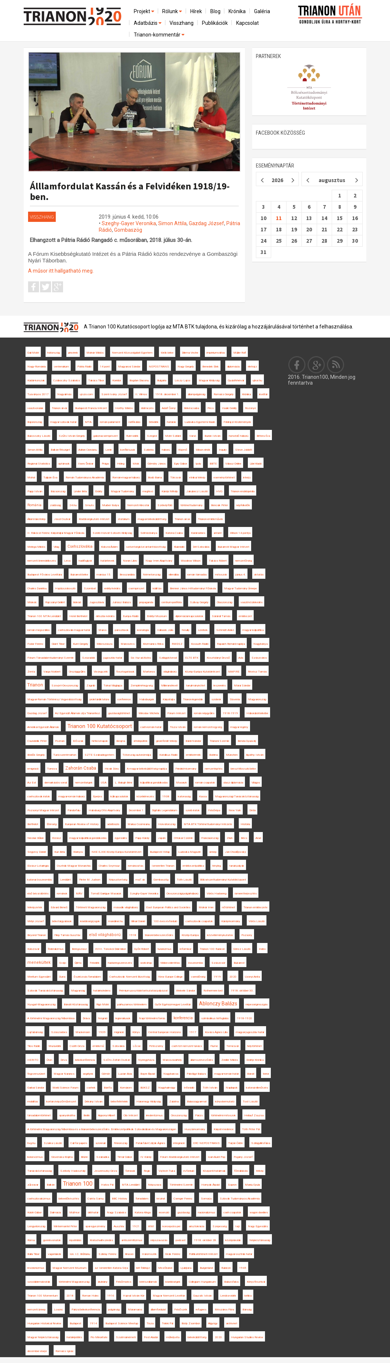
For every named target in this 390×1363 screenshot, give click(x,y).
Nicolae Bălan (35, 838)
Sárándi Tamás (221, 616)
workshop (146, 963)
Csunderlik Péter (37, 741)
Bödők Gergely (36, 754)
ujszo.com (86, 394)
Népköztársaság (259, 1240)
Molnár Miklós (95, 352)
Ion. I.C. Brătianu (80, 1254)
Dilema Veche (190, 352)
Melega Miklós (36, 546)
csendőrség (198, 976)
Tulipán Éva (50, 477)
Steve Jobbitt (243, 449)
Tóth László (184, 879)
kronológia (143, 630)
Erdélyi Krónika (255, 1060)
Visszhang (181, 23)
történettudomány (191, 505)
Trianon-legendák (193, 699)
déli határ (93, 1212)
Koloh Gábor (34, 1212)
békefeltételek (119, 1101)
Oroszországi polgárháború (182, 893)
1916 (110, 1295)
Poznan (60, 741)
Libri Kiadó (256, 463)
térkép (260, 1171)
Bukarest (239, 963)
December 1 (136, 810)
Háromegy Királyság (148, 1101)
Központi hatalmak (214, 1171)
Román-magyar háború (126, 477)
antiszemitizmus (131, 1240)
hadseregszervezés (120, 963)
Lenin (108, 449)
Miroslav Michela (149, 713)
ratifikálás (134, 422)
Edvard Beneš (59, 907)
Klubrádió (179, 546)
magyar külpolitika (253, 630)
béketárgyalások (62, 921)
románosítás (135, 865)
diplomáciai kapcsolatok (189, 616)
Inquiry (223, 449)
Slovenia (235, 699)
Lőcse (137, 1046)
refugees (201, 1309)
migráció (119, 1032)
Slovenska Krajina (62, 1157)
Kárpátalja (169, 699)
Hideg (120, 463)
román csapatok (205, 782)
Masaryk (181, 782)
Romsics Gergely (224, 394)
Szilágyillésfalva (260, 1143)
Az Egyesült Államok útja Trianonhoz (77, 713)
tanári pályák (236, 865)
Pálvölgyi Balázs (196, 1073)
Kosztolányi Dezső (218, 657)
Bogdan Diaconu (139, 380)
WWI (151, 1226)
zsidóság (55, 505)
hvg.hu (31, 1143)
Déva (64, 1060)
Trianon (35, 685)
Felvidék (95, 963)
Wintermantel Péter (65, 1226)
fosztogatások (125, 671)
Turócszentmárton (64, 754)
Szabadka (102, 1157)
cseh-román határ (150, 727)
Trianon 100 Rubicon (212, 949)
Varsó (192, 436)
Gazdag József (206, 223)
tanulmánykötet (195, 685)
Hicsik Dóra (111, 768)
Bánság (246, 1309)
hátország (53, 352)
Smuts (89, 505)
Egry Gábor (180, 463)
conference (124, 699)
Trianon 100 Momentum (42, 1295)
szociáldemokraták (38, 1281)
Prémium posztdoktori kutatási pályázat (143, 990)
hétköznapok (100, 741)
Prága (105, 463)
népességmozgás (257, 1004)
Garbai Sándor (35, 1087)
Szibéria (148, 449)
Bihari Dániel (138, 921)
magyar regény (239, 727)
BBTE (213, 463)
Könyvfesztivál (256, 1281)
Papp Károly (142, 838)
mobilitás (32, 1101)
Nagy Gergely (186, 366)
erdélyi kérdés (112, 588)
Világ (56, 546)
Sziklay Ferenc (107, 1254)
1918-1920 (244, 1018)
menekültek (39, 962)
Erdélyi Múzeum (157, 616)
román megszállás (38, 630)
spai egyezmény (95, 1226)
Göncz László (241, 949)
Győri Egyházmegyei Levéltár (173, 1004)
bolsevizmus (35, 1157)
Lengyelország (36, 1226)
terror (266, 1073)
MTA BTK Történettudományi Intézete (208, 824)
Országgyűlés (77, 671)
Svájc (62, 963)
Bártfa (108, 1087)
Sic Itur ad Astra (140, 657)
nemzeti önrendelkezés (41, 560)
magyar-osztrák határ (239, 1254)
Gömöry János (156, 463)
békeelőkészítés (69, 1198)
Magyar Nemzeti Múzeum (69, 1268)
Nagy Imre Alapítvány (158, 560)
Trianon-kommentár (160, 35)
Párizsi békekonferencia (85, 1309)
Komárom (126, 1087)
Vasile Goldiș (229, 408)
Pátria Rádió (84, 366)
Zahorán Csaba (80, 768)
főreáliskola (240, 1171)
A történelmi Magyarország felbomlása (50, 1018)
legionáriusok (123, 1018)
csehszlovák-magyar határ (74, 630)
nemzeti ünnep (36, 1309)
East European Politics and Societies (168, 907)
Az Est (31, 782)
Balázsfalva (231, 1281)
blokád (77, 602)
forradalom (142, 1198)
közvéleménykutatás (220, 935)
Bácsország (58, 491)
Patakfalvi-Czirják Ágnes (150, 1143)
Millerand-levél (169, 685)
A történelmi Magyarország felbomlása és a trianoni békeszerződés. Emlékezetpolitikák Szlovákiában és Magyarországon (101, 1129)
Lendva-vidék (228, 1295)
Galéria (262, 11)
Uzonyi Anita (252, 976)
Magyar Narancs (64, 1073)
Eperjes (97, 796)
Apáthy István (255, 754)
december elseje (37, 1351)
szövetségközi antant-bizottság (145, 546)
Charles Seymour (109, 865)
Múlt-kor (74, 1212)
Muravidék (54, 1046)
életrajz (252, 366)
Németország (151, 574)
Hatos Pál (107, 1184)
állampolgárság (196, 394)
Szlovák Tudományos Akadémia (240, 1198)
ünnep (213, 852)
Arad (258, 838)
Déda (252, 810)
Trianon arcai (182, 519)
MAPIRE (233, 671)
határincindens (101, 990)
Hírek (196, 11)
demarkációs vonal (55, 782)
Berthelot (32, 824)
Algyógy (213, 1323)
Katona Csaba (174, 533)
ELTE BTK (191, 657)
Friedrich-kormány (185, 768)
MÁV (79, 893)
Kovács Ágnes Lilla (216, 1032)
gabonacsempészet (105, 436)
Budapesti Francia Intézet (91, 408)
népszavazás (159, 1240)
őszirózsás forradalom (87, 976)
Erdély (98, 491)
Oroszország (179, 1115)
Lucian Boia (125, 1073)
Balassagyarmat (197, 1101)
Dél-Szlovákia (201, 546)
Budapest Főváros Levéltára (44, 574)
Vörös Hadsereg (216, 893)
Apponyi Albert (106, 1115)
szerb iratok (193, 810)
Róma (31, 1240)
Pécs (210, 408)
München (232, 754)
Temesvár (232, 1046)
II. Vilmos (141, 394)
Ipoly (198, 463)
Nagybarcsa (170, 1073)
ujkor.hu (257, 380)
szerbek (203, 630)
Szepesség (219, 1226)
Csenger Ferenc (182, 1198)
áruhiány (103, 1281)
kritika (248, 1295)
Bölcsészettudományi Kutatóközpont (223, 879)
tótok (136, 463)
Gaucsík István (202, 1295)
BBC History (119, 1198)
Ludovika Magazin (189, 852)
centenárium (61, 366)
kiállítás (157, 588)
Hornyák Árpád (210, 1184)
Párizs (199, 1115)
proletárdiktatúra (99, 699)
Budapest (75, 1323)
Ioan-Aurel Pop (216, 1157)
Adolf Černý (169, 408)
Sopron (232, 1184)
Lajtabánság (35, 1032)
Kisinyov (78, 852)
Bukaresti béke (79, 574)
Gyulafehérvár (236, 380)
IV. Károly (146, 1157)
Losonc (58, 1309)
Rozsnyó (250, 408)
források (130, 1171)
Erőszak (78, 741)
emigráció (33, 768)
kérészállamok (148, 1281)
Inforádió (189, 1087)
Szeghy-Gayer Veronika (129, 223)
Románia (34, 505)
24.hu (73, 505)
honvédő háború (238, 436)
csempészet (136, 588)
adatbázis (113, 824)
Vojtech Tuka (167, 1171)
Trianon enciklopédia (242, 491)
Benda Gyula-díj (247, 741)
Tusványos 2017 (38, 394)
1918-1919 (230, 713)
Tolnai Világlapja (113, 685)
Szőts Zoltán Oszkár (116, 1060)
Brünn (84, 1157)
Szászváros (259, 657)
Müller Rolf (239, 352)
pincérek (73, 352)
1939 (102, 1032)
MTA (88, 422)
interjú (246, 477)
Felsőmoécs (123, 1281)
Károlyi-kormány (230, 921)
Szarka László (53, 1143)
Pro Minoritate (99, 1337)
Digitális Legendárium (164, 810)
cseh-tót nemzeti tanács (187, 1046)
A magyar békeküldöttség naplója (147, 768)
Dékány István (93, 1101)
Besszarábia (127, 574)
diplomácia (233, 366)
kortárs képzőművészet (61, 1101)
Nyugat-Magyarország (41, 1004)
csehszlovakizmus (38, 1198)
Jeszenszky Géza (105, 1171)
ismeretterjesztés (246, 893)
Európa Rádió (131, 616)
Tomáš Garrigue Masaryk (106, 893)
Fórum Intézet (176, 713)
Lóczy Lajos (182, 380)
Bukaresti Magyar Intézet (233, 546)
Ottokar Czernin (183, 838)
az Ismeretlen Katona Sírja (111, 1268)
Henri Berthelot (78, 616)
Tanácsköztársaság (39, 1171)
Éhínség (51, 824)
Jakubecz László (197, 491)
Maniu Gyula (252, 1184)
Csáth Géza (77, 1046)
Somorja (206, 1198)
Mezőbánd (165, 1268)
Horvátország (166, 824)
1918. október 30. (242, 990)
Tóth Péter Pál (251, 1129)
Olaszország (224, 602)
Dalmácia (55, 1212)
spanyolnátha (67, 1115)
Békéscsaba (191, 408)
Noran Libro (130, 560)
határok (171, 422)
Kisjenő (182, 449)
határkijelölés (74, 1337)
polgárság (114, 1309)
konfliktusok (127, 449)
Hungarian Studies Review (247, 1337)
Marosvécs (127, 644)
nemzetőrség (243, 560)
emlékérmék (193, 754)
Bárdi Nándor (193, 741)
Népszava (154, 1184)
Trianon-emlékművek (210, 519)
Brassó (129, 1254)
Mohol (31, 477)
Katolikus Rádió (168, 754)
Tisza (150, 1323)
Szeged (152, 436)
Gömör (106, 1073)
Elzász (56, 838)
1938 (165, 796)
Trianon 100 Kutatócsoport (99, 726)
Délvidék (154, 422)
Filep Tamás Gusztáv (67, 935)
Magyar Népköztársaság (42, 1337)
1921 (136, 1226)
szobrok (216, 699)
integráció (179, 1143)
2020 (233, 976)
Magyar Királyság (209, 380)
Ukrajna (120, 741)
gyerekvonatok (52, 1240)
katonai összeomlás (39, 879)
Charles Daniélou (37, 588)
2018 (70, 1295)
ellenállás (174, 574)
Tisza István (178, 727)
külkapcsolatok (119, 796)
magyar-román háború (71, 796)
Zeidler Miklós (229, 1060)
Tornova (52, 768)
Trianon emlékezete (255, 907)
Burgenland (206, 1268)
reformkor (185, 949)
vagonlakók (54, 1254)
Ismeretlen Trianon (163, 865)
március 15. (104, 574)
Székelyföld (164, 505)
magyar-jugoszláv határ (250, 1032)
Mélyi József (35, 921)
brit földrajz (143, 1268)
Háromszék (149, 1254)
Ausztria (119, 1226)
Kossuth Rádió (199, 644)
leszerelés (220, 685)
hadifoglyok (85, 560)
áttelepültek (140, 741)
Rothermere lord (212, 990)
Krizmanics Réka (153, 644)
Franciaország (209, 838)
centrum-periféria (171, 602)
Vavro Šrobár (85, 463)
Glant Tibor (58, 644)
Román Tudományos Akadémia (85, 477)
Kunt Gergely (80, 644)
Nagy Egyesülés (258, 1226)
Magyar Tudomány (122, 491)
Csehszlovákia (80, 546)
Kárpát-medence (224, 1129)
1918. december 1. (167, 394)
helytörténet (254, 1046)
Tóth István (210, 1087)
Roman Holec (90, 1295)
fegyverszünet (36, 1073)
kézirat (161, 1198)
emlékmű (98, 1046)
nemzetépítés (213, 768)
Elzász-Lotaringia (37, 865)
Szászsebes (59, 1032)
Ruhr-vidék (132, 436)
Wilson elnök (203, 449)
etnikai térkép (197, 477)
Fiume (214, 1046)
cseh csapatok (232, 1212)
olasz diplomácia (233, 782)
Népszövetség (118, 879)
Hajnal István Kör (133, 1295)
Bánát (250, 1073)
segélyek (88, 1073)
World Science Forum (65, 1087)
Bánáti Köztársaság (76, 1004)
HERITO (32, 1060)
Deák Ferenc (172, 1254)
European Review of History (82, 824)
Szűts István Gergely (72, 436)
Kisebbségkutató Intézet (94, 519)
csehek (91, 1087)
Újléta (78, 963)
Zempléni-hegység (141, 685)
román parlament (110, 422)
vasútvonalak (35, 408)
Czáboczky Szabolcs (66, 380)
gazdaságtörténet (119, 713)
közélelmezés (145, 796)
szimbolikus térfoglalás (215, 1018)
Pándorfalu (73, 810)
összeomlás (195, 963)
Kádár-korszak (36, 380)
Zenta (31, 671)
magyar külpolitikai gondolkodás (87, 838)
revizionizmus (35, 1268)
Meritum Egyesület (39, 976)
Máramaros (135, 1309)
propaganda (146, 602)
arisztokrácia (196, 1226)
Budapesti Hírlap (160, 852)
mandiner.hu (115, 921)
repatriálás (75, 1240)
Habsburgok (146, 699)
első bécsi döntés (37, 893)
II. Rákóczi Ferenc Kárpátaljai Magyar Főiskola (55, 533)
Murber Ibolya (110, 505)
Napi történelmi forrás (152, 1018)
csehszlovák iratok (38, 796)
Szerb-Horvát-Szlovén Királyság (112, 533)
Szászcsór (218, 963)
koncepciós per (171, 1226)
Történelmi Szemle (181, 1184)
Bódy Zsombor (191, 1323)
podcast (181, 1240)
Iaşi (237, 1226)
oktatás (259, 574)
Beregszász (79, 949)
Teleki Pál (167, 1323)
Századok (88, 657)
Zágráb (90, 685)
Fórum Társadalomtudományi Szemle (50, 657)
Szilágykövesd (168, 657)
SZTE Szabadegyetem (99, 754)
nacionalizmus (206, 1212)
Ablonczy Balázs (218, 1003)
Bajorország (34, 422)
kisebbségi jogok (90, 921)
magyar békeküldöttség (152, 519)
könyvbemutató (224, 1101)
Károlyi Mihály (169, 491)
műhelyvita (172, 1337)
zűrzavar (32, 1184)
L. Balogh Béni (123, 782)
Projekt (144, 11)
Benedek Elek (210, 366)
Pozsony (246, 935)
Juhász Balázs (121, 602)
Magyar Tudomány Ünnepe (240, 588)
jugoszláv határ (113, 657)
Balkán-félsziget (60, 449)
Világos (255, 782)
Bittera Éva (263, 436)
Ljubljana (185, 1268)
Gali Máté (33, 352)
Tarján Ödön (235, 1143)
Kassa (203, 796)
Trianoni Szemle (219, 741)
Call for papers (78, 1143)
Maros (102, 630)
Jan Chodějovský (235, 852)
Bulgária (161, 380)
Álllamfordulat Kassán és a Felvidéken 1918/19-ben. (130, 191)
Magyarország (257, 699)
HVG (219, 491)
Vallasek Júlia (165, 630)
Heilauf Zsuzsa (254, 1115)
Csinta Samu (95, 1198)
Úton (49, 1060)
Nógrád (102, 1018)
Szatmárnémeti (126, 1337)
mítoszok (221, 574)
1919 (217, 976)
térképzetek (34, 907)
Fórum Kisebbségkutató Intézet (179, 1157)
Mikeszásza (104, 644)
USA (103, 782)
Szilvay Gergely (199, 602)
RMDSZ (177, 644)
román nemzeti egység (208, 727)
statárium (123, 519)
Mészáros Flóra (224, 1309)
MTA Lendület (131, 1184)
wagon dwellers (259, 1212)
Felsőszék (180, 1309)
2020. (219, 1337)
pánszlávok (122, 630)
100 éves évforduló (165, 921)
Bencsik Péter (219, 505)
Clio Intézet (131, 1115)
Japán (161, 838)
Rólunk (172, 11)
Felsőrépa (214, 810)
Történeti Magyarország (90, 907)
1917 (192, 1032)
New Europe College (170, 976)
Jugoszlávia (96, 602)
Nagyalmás (64, 394)
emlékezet (245, 616)
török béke (167, 352)
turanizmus (164, 949)
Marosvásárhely (172, 1060)
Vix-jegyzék (101, 671)
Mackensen (82, 1032)
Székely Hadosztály (73, 1171)
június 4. (240, 574)
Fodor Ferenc (35, 644)
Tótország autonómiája (136, 754)
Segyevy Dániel (36, 852)
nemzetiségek (84, 782)
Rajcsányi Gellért (55, 602)
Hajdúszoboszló (65, 588)
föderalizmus (55, 949)
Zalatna (174, 1101)
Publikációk (215, 23)
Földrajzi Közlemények (237, 422)
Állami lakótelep (36, 519)
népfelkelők (243, 505)
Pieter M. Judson (89, 879)
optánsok (64, 463)
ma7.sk (140, 879)
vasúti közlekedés (251, 602)
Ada (240, 657)
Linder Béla (80, 491)
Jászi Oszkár (62, 519)
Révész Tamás (257, 671)
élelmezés (147, 408)
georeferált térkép (166, 741)
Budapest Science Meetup (121, 1323)
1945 (242, 1268)
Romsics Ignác (64, 1351)
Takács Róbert (218, 560)
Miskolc (32, 602)
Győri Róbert (141, 949)
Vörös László (257, 921)
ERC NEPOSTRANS (206, 1143)
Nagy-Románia (36, 366)
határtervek (107, 560)
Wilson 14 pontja (240, 533)
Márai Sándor (242, 685)
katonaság (184, 796)
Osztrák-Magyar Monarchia (73, 865)
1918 (132, 935)
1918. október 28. (205, 1240)
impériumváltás (216, 352)
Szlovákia (118, 1046)
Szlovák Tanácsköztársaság (45, 990)
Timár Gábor (124, 1157)
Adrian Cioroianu (87, 449)
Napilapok (232, 1087)
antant (218, 533)
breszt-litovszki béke (243, 768)
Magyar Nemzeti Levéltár (169, 1295)
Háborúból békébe (257, 713)
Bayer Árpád (147, 1073)
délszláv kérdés (105, 616)
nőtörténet (228, 907)
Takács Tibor (96, 380)
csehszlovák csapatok (199, 921)
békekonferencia (85, 1060)
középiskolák (233, 1240)
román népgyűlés (204, 713)
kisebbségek (172, 1281)
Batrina (213, 754)
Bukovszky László (38, 436)
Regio (147, 1171)
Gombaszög (128, 230)
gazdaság (184, 1212)
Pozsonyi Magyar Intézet (43, 810)
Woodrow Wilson (190, 560)
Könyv (136, 1032)
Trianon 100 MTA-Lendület (44, 616)
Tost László (250, 1101)
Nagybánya (260, 644)
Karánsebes (198, 533)
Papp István (34, 491)
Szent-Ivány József (114, 394)
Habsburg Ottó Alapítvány (104, 810)
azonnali (100, 1143)
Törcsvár (175, 477)
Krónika (237, 11)
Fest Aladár (151, 1337)
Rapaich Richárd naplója (231, 644)
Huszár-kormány (194, 1129)
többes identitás (170, 963)
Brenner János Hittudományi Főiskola (193, 588)
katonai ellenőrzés (257, 1087)
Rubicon (226, 1268)
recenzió (164, 1212)
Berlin (86, 1115)
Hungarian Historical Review (44, 1323)
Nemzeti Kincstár (138, 505)
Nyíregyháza (146, 1060)
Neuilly (186, 630)
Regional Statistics (38, 463)
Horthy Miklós (124, 408)
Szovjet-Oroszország (64, 685)
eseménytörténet (224, 477)
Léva (67, 560)
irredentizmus (154, 1115)
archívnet (231, 1323)
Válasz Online (233, 463)
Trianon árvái (59, 408)
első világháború (105, 934)
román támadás (197, 574)
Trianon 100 (78, 1183)
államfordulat (158, 1309)
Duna (62, 976)
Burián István (212, 436)
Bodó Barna (155, 477)
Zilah (230, 838)
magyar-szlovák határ (63, 422)
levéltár (263, 394)
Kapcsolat (247, 23)
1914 (93, 1323)
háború (166, 449)
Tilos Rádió (33, 1046)
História (245, 824)
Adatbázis (148, 23)
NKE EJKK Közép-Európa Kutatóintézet (116, 852)
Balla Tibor (33, 1254)
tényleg (216, 865)
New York (235, 810)
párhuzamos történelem (132, 1004)
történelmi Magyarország (74, 1281)
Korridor (116, 380)
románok (62, 893)
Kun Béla (59, 852)
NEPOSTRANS (159, 366)
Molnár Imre (206, 907)
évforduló (188, 1171)
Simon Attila (172, 223)
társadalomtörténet (39, 1115)
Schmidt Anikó (225, 630)
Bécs (244, 838)
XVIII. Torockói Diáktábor (110, 949)
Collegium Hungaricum (202, 1281)
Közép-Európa (190, 935)
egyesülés (121, 838)
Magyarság (78, 990)
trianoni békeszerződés (159, 935)
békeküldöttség (197, 1337)
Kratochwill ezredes (101, 1240)
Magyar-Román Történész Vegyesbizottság (54, 699)
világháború (169, 671)
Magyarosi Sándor (129, 366)
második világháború (126, 907)
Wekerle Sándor (185, 990)
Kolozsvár (33, 949)
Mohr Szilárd (173, 436)
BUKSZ (145, 1087)
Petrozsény (156, 1046)
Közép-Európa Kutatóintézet (202, 671)
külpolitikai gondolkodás (154, 782)
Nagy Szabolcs (116, 1212)
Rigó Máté (102, 1004)
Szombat (90, 588)
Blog (215, 11)
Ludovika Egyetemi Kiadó (199, 422)
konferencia (183, 1018)
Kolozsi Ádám (109, 546)
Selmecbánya (148, 533)
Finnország (120, 1143)
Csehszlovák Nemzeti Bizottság (129, 976)
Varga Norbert (52, 671)
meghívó (148, 491)
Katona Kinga (142, 1212)
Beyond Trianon (36, 935)
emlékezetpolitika (193, 865)
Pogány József (243, 1157)
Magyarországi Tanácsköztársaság (236, 796)
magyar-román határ (226, 1073)
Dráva (86, 1018)
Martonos (149, 671)
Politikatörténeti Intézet (203, 1254)
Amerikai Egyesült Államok (43, 727)
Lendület (65, 879)
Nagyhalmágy (166, 1087)
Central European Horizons (164, 1032)
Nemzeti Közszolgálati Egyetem (132, 352)
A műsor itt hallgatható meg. (61, 271)
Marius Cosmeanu (139, 824)
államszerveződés (201, 1060)
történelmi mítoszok (223, 1115)
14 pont (105, 366)
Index (262, 949)
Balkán (51, 1184)
